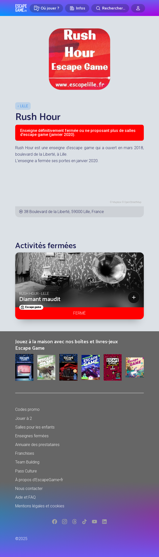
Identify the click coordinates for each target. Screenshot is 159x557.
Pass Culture (26, 471)
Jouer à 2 (23, 418)
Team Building (27, 462)
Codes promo (27, 409)
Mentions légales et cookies (39, 506)
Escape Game (21, 8)
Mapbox (116, 202)
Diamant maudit (40, 299)
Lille (24, 106)
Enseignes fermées (32, 436)
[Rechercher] (110, 8)
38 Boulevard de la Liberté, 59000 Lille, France (64, 211)
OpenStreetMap (132, 202)
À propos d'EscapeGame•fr (39, 479)
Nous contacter (29, 488)
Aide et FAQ (25, 497)
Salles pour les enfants (35, 427)
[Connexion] (138, 8)
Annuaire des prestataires (37, 444)
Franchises (24, 453)
